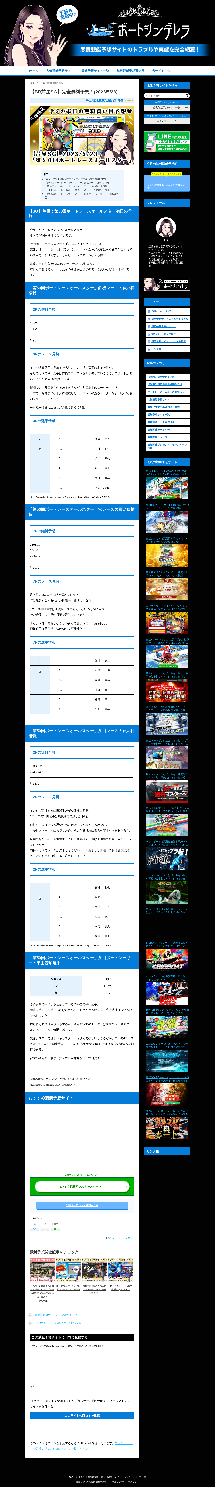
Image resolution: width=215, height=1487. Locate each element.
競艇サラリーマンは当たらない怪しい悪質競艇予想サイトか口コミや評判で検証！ (167, 608)
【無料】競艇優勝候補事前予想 (165, 384)
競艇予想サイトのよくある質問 (168, 341)
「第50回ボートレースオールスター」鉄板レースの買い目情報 (77, 182)
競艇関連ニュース (157, 437)
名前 (33, 1386)
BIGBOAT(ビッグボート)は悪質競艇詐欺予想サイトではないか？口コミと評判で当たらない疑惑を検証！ (167, 944)
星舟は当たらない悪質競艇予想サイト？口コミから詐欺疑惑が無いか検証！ (165, 709)
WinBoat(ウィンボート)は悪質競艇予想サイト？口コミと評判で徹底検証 (167, 506)
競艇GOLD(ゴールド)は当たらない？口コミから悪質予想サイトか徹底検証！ (167, 1079)
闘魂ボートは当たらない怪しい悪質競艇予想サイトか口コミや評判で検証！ (167, 1113)
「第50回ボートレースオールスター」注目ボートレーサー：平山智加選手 (82, 195)
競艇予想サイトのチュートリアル (169, 319)
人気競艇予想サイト (60, 71)
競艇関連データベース (160, 429)
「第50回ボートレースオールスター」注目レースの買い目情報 (77, 190)
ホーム (33, 71)
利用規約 (80, 1477)
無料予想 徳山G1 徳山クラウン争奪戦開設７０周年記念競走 (94, 1289)
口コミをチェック (166, 121)
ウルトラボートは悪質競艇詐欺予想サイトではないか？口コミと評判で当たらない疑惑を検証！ (167, 978)
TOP (71, 1477)
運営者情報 (93, 1477)
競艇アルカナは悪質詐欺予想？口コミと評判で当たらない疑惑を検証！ (167, 540)
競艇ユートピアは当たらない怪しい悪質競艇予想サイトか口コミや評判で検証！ (167, 742)
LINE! (55, 1224)
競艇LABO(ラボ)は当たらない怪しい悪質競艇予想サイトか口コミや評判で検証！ (167, 1045)
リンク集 (156, 349)
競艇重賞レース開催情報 (161, 422)
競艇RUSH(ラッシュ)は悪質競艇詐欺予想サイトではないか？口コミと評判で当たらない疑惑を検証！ (167, 641)
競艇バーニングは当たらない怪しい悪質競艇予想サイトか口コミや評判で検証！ (167, 675)
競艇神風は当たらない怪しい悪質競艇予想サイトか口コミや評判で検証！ (167, 574)
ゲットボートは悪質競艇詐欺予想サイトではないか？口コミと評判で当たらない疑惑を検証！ (167, 843)
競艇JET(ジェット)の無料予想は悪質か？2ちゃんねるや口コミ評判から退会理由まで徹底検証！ (167, 473)
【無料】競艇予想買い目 (102, 100)
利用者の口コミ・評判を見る (82, 1205)
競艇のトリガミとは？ (163, 334)
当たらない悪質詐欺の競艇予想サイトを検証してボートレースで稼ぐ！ (108, 1482)
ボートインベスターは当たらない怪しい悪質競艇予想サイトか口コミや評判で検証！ (167, 877)
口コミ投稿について (110, 1477)
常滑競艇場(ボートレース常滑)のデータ (53, 1315)
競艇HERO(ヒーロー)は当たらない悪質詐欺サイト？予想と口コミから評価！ (167, 810)
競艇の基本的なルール (163, 326)
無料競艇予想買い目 (130, 71)
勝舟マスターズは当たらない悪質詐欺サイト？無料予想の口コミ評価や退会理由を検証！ (167, 776)
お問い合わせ (129, 1477)
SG (110, 1238)
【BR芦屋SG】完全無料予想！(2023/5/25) (55, 1323)
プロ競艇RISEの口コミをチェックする (166, 182)
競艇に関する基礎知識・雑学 (164, 407)
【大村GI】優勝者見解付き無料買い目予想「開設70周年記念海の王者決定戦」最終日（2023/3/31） (42, 1293)
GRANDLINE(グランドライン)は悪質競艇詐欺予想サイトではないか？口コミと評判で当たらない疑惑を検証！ (167, 1012)
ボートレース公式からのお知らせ (166, 392)
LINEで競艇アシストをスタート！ (82, 1186)
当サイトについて (164, 71)
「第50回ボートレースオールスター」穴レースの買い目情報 (76, 186)
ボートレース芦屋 (123, 1238)
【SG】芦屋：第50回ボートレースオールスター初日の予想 (75, 178)
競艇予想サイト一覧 (95, 71)
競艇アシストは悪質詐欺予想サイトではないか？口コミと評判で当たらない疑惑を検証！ (167, 911)
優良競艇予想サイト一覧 (166, 107)
